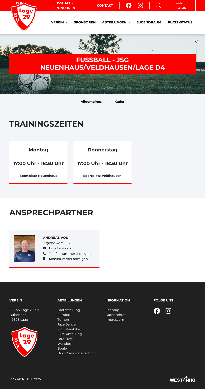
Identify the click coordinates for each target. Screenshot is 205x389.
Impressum (115, 319)
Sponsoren (85, 22)
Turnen (63, 319)
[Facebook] (129, 5)
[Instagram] (140, 5)
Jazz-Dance (66, 324)
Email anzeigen (61, 248)
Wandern (64, 344)
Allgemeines (91, 102)
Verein (58, 22)
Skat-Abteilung (69, 334)
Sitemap (112, 310)
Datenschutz (116, 315)
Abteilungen (115, 22)
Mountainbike (68, 329)
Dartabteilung (68, 310)
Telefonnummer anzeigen (70, 254)
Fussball (63, 315)
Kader (120, 102)
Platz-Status (180, 22)
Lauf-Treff (64, 339)
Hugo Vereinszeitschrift (76, 353)
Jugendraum (149, 22)
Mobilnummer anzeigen (68, 259)
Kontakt (105, 5)
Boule (62, 348)
